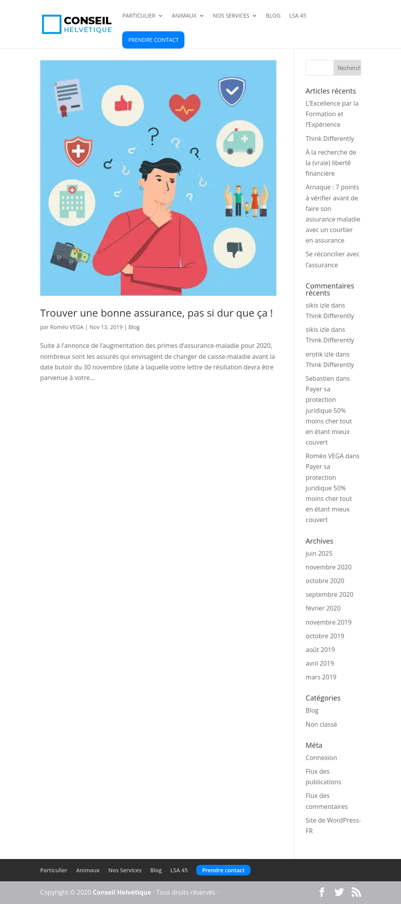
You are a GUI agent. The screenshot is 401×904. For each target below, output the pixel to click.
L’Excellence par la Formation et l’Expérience (332, 114)
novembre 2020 (329, 567)
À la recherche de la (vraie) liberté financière (331, 163)
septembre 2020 (330, 594)
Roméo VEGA (66, 327)
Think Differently (330, 138)
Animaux (184, 16)
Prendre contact (153, 39)
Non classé (321, 724)
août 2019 (320, 649)
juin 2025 (319, 553)
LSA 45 (297, 16)
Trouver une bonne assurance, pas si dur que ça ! (156, 313)
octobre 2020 (325, 580)
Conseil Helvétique (122, 892)
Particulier (138, 16)
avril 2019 (320, 663)
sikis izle (317, 305)
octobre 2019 (325, 636)
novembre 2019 (329, 622)
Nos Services (231, 16)
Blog (273, 16)
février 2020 (323, 608)
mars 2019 (321, 677)
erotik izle (320, 354)
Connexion (321, 757)
